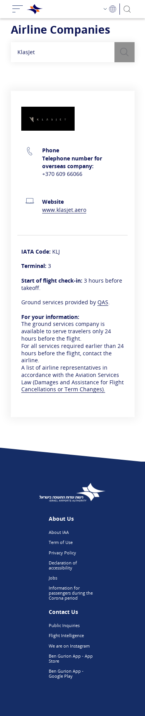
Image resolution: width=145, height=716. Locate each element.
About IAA (59, 532)
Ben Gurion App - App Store (71, 658)
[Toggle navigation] (18, 9)
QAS (102, 302)
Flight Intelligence (66, 635)
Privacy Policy (62, 553)
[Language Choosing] (110, 9)
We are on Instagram (69, 646)
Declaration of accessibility (63, 565)
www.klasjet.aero (64, 209)
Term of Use (61, 542)
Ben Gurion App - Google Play (66, 673)
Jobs (53, 578)
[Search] (127, 9)
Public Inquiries (64, 625)
